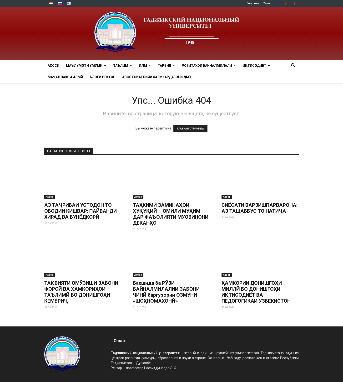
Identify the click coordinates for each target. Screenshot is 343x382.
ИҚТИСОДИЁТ (256, 65)
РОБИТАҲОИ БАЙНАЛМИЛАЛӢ (209, 65)
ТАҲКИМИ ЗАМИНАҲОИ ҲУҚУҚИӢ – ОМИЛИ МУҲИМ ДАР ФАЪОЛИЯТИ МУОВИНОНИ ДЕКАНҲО (170, 214)
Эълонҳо (253, 3)
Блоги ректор (103, 77)
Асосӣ (53, 65)
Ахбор (49, 197)
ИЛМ (145, 65)
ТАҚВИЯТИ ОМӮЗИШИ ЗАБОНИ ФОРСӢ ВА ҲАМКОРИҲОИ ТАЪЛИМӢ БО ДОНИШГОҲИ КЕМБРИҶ (81, 292)
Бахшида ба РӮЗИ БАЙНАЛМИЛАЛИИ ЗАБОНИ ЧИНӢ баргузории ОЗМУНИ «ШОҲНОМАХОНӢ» (166, 292)
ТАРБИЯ (166, 65)
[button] (293, 66)
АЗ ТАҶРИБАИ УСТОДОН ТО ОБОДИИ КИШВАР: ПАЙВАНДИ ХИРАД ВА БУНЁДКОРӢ (80, 211)
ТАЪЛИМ (122, 65)
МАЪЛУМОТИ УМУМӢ (86, 65)
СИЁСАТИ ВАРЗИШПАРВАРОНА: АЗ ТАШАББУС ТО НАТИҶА (260, 208)
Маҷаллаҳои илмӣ (65, 77)
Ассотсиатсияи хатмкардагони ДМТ (157, 77)
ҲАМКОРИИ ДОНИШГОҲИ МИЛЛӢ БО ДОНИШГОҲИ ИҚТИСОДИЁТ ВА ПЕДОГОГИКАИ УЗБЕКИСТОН (256, 292)
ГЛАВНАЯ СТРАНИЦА (190, 128)
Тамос (267, 3)
